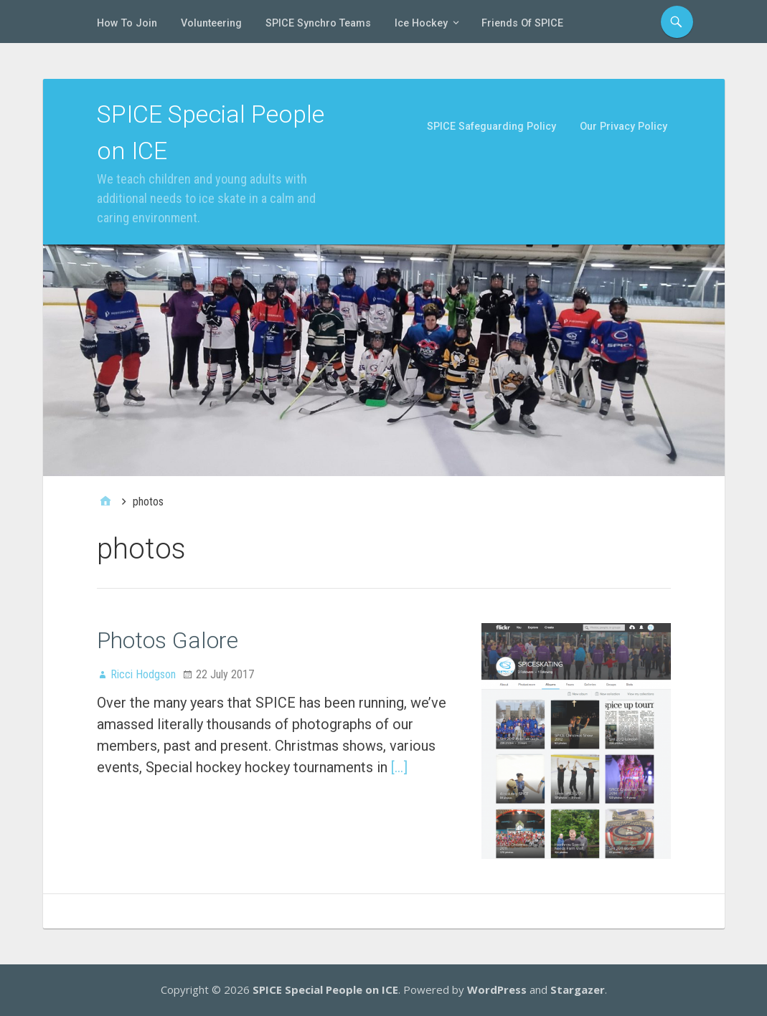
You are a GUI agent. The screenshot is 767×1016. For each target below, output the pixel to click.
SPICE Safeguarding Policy (491, 126)
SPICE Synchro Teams (318, 23)
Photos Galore (167, 640)
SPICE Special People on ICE (325, 989)
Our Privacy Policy (623, 126)
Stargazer (577, 989)
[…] (399, 767)
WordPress (497, 989)
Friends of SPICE (522, 23)
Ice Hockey (421, 23)
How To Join (127, 23)
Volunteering (211, 23)
